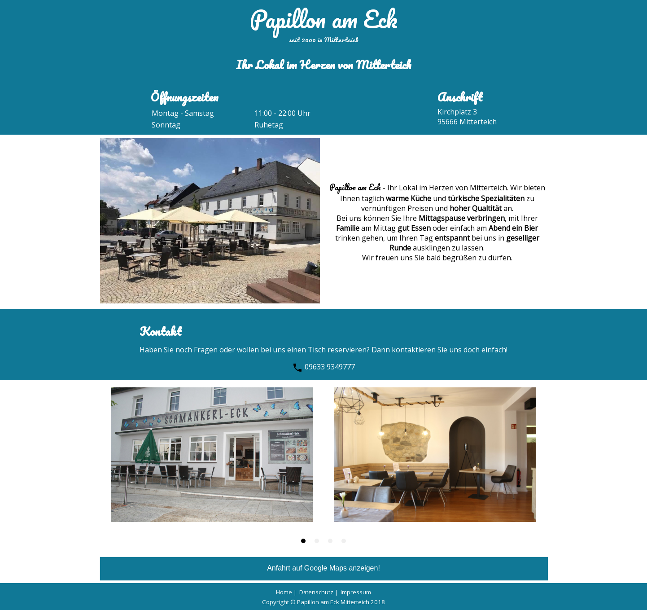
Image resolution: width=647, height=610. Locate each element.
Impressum (356, 592)
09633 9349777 (323, 367)
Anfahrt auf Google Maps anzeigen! (323, 568)
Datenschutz (316, 592)
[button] (303, 541)
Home (284, 592)
